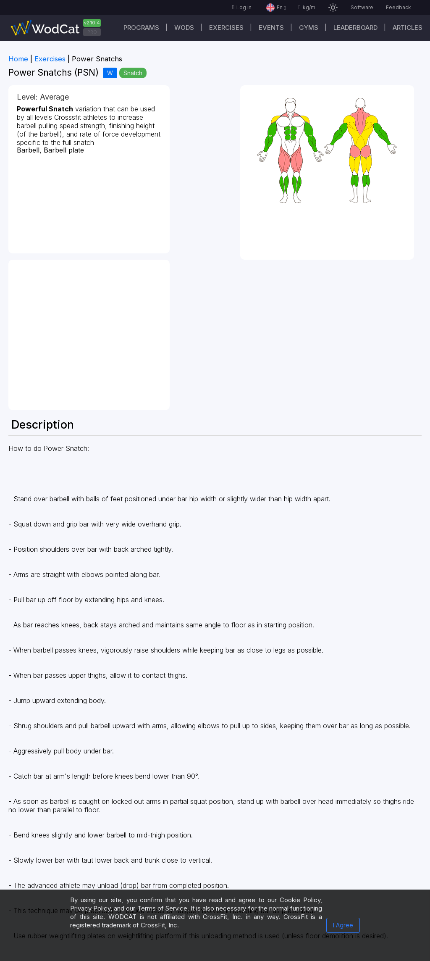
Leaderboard (355, 28)
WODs (184, 28)
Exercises (226, 28)
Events (271, 28)
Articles (407, 28)
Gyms (308, 28)
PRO (92, 32)
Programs (141, 28)
